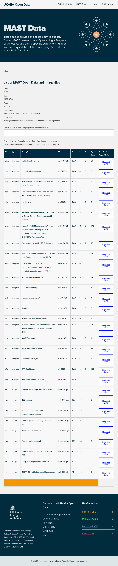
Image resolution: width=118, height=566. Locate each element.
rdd (6, 420)
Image (14, 390)
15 (80, 212)
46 (92, 243)
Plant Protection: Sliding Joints (34, 318)
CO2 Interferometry (29, 287)
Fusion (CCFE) (89, 511)
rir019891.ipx (63, 390)
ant (6, 298)
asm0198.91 (63, 324)
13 (92, 277)
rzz (6, 472)
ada (6, 171)
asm (6, 324)
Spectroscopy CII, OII (30, 359)
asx (6, 338)
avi (6, 359)
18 (80, 264)
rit (6, 462)
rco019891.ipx (63, 431)
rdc (6, 451)
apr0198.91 (62, 308)
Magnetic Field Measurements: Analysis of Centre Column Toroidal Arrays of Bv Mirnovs (38, 216)
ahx (6, 202)
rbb (6, 441)
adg (6, 181)
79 (92, 348)
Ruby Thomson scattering (32, 348)
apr (6, 308)
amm (7, 264)
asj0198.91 (62, 318)
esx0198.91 (62, 379)
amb (7, 226)
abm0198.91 (63, 161)
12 (92, 338)
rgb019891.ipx (63, 410)
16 (92, 192)
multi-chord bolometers (31, 161)
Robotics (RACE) (90, 526)
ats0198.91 (62, 348)
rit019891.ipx (63, 462)
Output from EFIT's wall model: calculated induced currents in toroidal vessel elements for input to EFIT (37, 267)
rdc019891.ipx (63, 451)
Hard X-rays (26, 202)
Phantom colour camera (31, 431)
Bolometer (26, 308)
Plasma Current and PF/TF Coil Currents (38, 243)
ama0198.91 (63, 212)
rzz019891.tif (63, 472)
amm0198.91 (63, 264)
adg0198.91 (62, 181)
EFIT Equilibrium (28, 369)
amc (7, 243)
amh (7, 253)
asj (6, 318)
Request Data (106, 163)
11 (80, 226)
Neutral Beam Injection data (33, 277)
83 (92, 264)
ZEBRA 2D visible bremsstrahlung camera (38, 472)
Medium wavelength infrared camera (37, 390)
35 (80, 462)
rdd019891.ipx (63, 420)
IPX (73, 390)
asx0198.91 (62, 338)
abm (7, 161)
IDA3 (74, 161)
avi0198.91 (62, 359)
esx (6, 379)
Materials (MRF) (90, 519)
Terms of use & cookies (78, 561)
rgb (6, 410)
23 (80, 410)
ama (7, 212)
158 (92, 369)
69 (92, 253)
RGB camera (27, 400)
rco (6, 431)
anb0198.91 (62, 277)
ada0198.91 (62, 171)
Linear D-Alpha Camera (31, 171)
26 (92, 324)
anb (6, 277)
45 (80, 431)
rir (6, 390)
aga (6, 192)
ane (6, 287)
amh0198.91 (63, 253)
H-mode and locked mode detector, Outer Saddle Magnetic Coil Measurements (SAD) (38, 328)
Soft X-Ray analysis (29, 338)
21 (92, 161)
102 (92, 226)
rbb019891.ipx (63, 441)
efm (6, 369)
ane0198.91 (62, 287)
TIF (73, 472)
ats (6, 348)
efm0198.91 (62, 369)
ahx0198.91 (62, 202)
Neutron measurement (31, 298)
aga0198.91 (62, 192)
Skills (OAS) (88, 533)
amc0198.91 (63, 243)
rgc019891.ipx (63, 400)
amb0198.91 (63, 226)
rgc (6, 400)
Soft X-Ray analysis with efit (33, 379)
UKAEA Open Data (16, 4)
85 (80, 441)
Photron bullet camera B (31, 441)
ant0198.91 (62, 298)
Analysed (15, 161)
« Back (6, 71)
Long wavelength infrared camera (35, 462)
